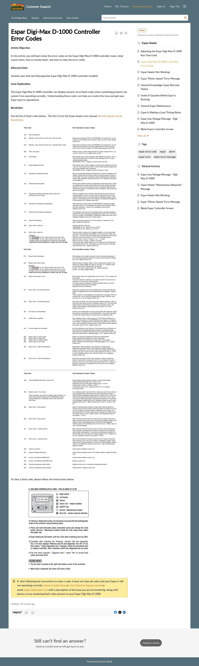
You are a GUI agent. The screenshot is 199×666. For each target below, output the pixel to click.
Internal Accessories (52, 17)
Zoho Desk (106, 661)
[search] (145, 18)
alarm (172, 151)
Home (107, 6)
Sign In (161, 6)
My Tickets (122, 6)
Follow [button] (142, 30)
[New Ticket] (151, 643)
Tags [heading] (144, 144)
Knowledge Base (142, 6)
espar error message (165, 156)
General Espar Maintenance (156, 106)
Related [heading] (151, 166)
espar (163, 151)
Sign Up (175, 6)
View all (143, 135)
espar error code (148, 151)
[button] (184, 6)
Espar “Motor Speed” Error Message (160, 78)
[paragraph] (69, 322)
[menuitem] (108, 6)
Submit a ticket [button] (151, 643)
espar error (145, 156)
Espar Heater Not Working (155, 72)
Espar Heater (72, 17)
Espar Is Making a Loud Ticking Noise (161, 112)
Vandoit (35, 17)
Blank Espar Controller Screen (157, 129)
